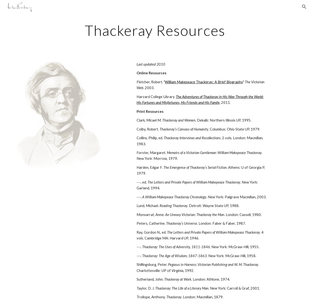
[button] (304, 7)
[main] (155, 30)
